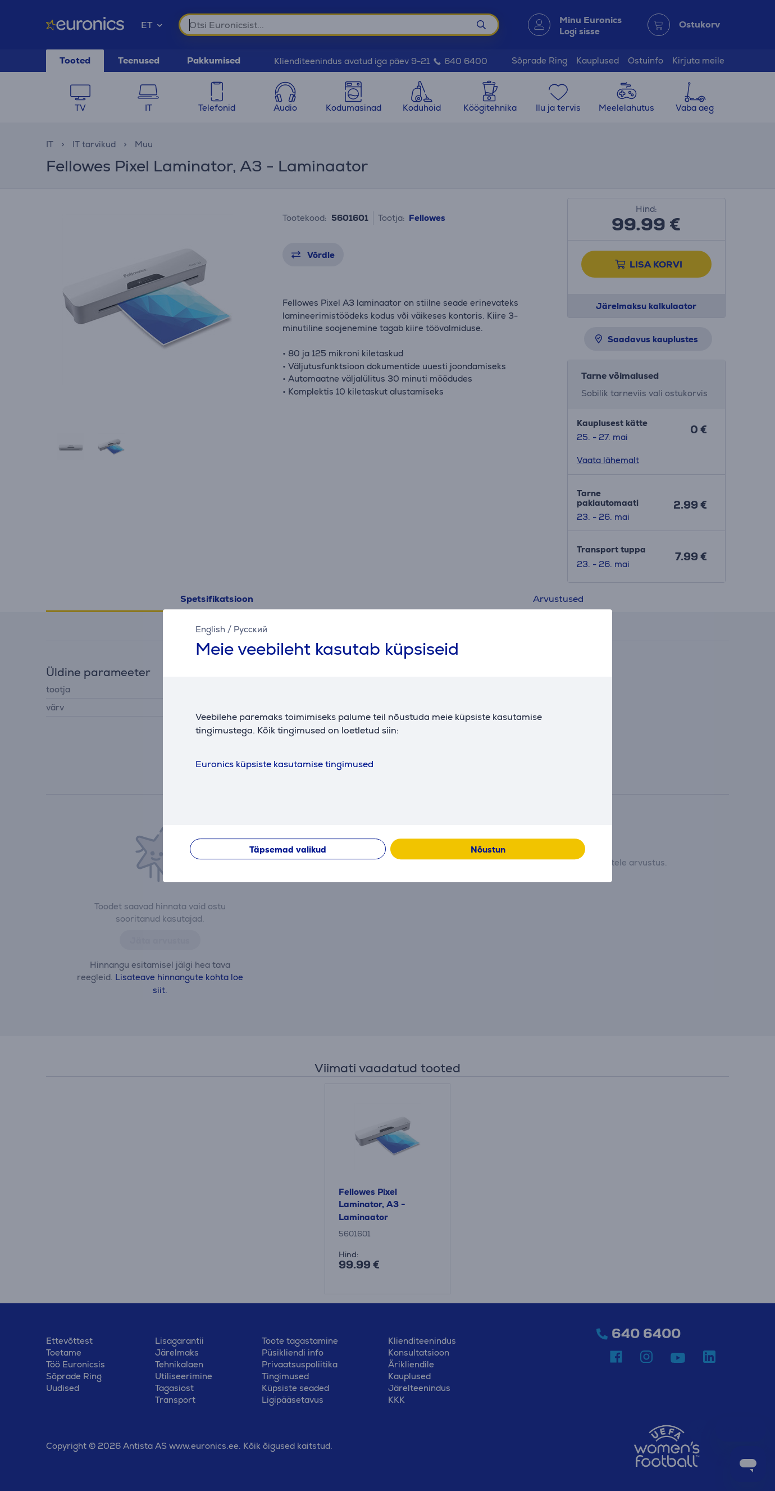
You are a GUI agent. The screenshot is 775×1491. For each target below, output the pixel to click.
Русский (250, 629)
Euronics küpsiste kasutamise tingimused (284, 764)
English (210, 629)
